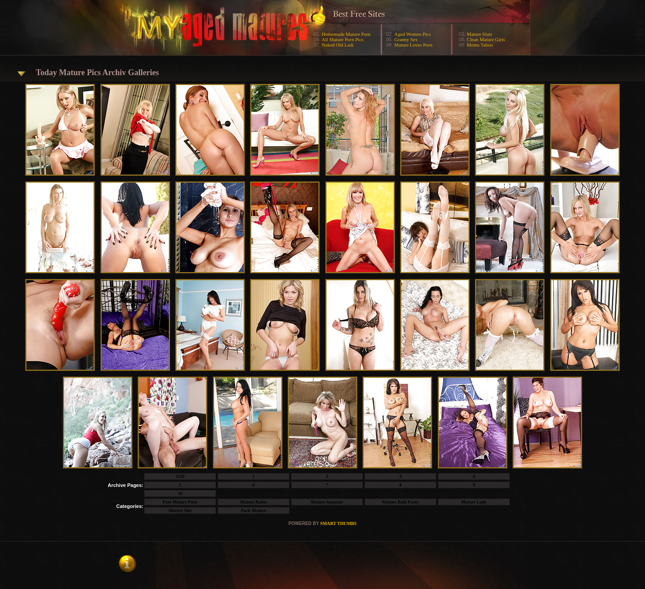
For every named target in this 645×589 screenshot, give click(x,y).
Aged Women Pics (412, 34)
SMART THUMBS (338, 523)
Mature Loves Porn (413, 44)
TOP (180, 476)
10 (180, 493)
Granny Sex (405, 39)
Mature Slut (180, 510)
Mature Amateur (327, 501)
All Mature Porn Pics (342, 39)
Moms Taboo (480, 44)
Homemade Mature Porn (346, 34)
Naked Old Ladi (337, 44)
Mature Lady (474, 501)
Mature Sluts (479, 34)
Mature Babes (253, 501)
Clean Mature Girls (486, 39)
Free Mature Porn (180, 501)
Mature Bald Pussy (400, 501)
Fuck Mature (253, 510)
